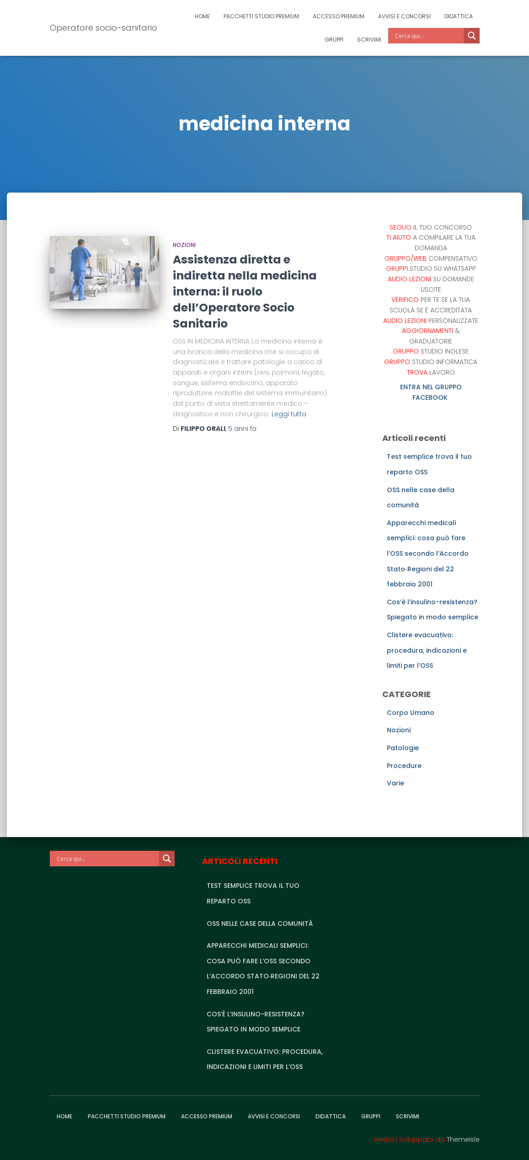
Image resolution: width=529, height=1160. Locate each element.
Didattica (458, 16)
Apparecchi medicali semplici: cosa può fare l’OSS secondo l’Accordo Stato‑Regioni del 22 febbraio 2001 (428, 553)
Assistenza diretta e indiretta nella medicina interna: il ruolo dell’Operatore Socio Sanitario (245, 292)
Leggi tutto (289, 414)
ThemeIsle (463, 1139)
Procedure (404, 765)
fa (242, 428)
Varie (395, 783)
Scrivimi (369, 39)
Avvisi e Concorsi (404, 16)
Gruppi (334, 39)
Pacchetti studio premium (261, 16)
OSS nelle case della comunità (260, 923)
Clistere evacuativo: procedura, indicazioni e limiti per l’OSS (427, 650)
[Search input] (428, 35)
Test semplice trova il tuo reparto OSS (253, 893)
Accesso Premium (338, 16)
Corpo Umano (410, 712)
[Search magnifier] (472, 35)
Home (202, 16)
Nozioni (184, 245)
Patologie (403, 747)
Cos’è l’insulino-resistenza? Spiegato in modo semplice (256, 1022)
